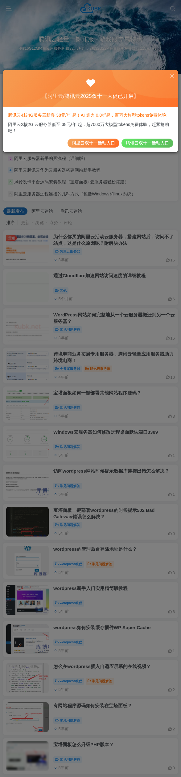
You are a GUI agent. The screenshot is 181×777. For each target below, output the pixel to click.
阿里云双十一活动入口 (93, 141)
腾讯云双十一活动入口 (144, 141)
